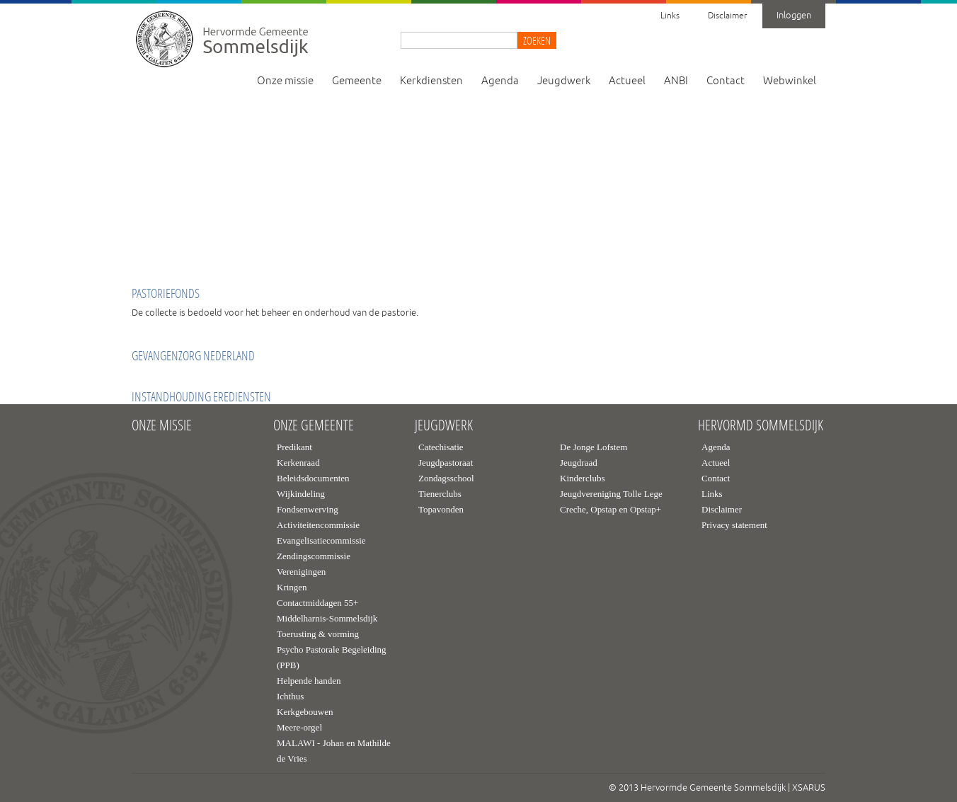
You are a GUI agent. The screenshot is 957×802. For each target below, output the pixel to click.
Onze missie (285, 81)
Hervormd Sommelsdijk (760, 425)
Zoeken (537, 40)
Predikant (294, 447)
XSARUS (808, 788)
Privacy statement (734, 525)
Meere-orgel (299, 727)
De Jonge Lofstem (593, 447)
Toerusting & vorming (318, 634)
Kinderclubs (582, 478)
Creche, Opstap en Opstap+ (610, 509)
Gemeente (357, 81)
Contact (725, 81)
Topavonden (441, 509)
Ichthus (290, 696)
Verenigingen (301, 571)
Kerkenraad (298, 462)
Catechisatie (441, 447)
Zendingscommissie (313, 556)
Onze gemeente (313, 425)
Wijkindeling (301, 493)
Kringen (292, 587)
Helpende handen (309, 680)
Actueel (627, 81)
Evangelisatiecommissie (321, 540)
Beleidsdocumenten (313, 478)
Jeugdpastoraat (445, 462)
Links (670, 16)
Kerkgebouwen (305, 711)
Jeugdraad (578, 462)
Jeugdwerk (563, 81)
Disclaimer (727, 16)
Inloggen (794, 15)
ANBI (676, 81)
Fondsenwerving (307, 509)
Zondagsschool (446, 478)
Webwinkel (789, 81)
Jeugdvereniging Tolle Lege (611, 493)
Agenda (500, 81)
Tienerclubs (440, 493)
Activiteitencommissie (318, 525)
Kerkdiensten (431, 81)
